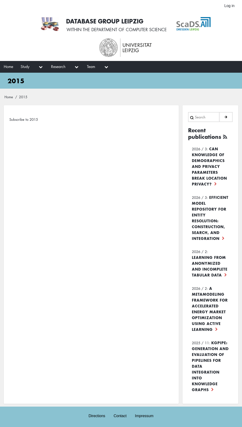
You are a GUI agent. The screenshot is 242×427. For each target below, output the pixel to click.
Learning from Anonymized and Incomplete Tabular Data (209, 265)
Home (8, 97)
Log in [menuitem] (229, 6)
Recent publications (204, 133)
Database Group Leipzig (105, 21)
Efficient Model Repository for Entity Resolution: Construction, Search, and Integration (210, 217)
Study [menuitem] (25, 66)
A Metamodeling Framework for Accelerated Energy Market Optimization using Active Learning (210, 308)
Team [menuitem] (91, 66)
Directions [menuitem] (97, 416)
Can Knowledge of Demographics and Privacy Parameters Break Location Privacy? (209, 165)
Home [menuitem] (8, 66)
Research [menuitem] (58, 66)
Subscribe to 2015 (23, 119)
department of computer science (129, 30)
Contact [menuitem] (120, 416)
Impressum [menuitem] (144, 416)
